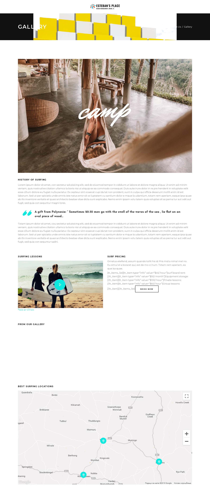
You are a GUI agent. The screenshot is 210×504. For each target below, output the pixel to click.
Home (163, 26)
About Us (175, 26)
